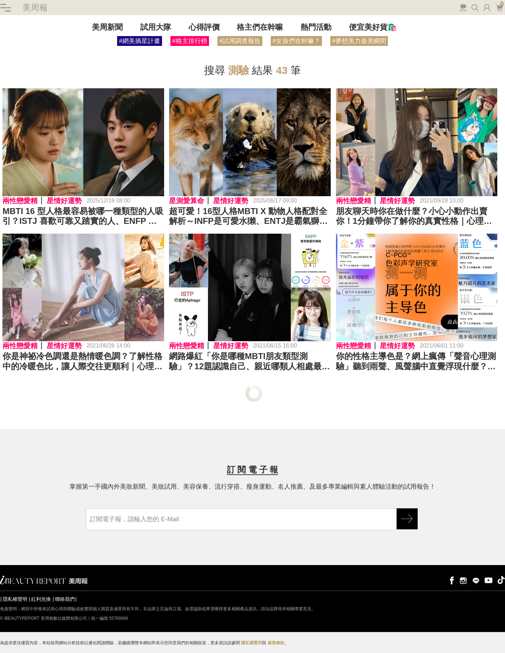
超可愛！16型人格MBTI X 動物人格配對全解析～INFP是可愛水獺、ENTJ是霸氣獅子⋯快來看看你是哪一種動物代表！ (248, 216)
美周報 (35, 7)
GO (407, 518)
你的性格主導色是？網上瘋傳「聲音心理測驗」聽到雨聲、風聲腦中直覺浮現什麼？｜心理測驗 (416, 361)
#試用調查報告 (240, 41)
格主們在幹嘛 (260, 27)
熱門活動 (316, 27)
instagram (463, 580)
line (476, 580)
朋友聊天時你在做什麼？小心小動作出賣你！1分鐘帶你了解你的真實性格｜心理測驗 (414, 216)
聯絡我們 (65, 599)
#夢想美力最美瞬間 (359, 41)
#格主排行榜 (189, 41)
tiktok (501, 580)
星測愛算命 (186, 201)
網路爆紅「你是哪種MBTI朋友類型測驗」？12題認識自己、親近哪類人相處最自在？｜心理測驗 (249, 361)
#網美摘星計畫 (139, 41)
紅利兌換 (41, 599)
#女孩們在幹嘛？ (296, 41)
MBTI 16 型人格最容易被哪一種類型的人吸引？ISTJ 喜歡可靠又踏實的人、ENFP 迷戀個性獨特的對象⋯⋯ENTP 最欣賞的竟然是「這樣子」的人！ (82, 216)
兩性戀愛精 (20, 201)
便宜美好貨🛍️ (373, 27)
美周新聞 (107, 27)
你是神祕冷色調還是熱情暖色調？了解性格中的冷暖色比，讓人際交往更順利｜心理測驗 (82, 361)
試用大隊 (155, 27)
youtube (488, 580)
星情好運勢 (64, 201)
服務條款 (276, 642)
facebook (450, 580)
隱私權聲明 (15, 599)
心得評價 (204, 27)
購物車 (499, 7)
